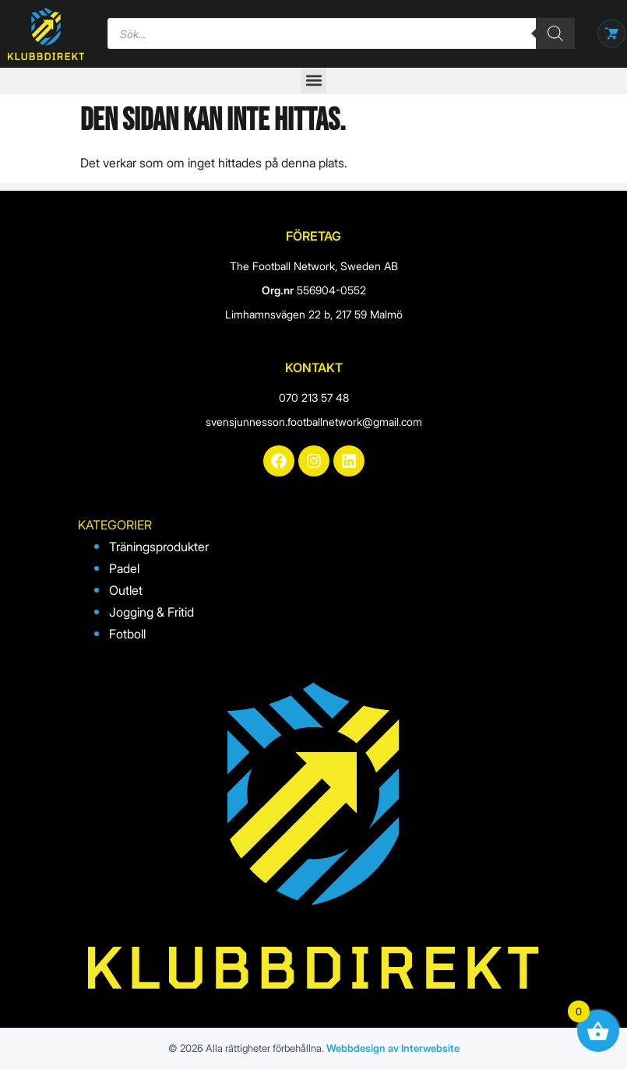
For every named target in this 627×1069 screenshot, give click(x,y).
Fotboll (127, 634)
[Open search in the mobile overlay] (341, 33)
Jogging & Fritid (151, 612)
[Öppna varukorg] (611, 33)
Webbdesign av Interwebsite (393, 1048)
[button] (313, 80)
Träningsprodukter (159, 546)
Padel (124, 568)
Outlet (126, 590)
